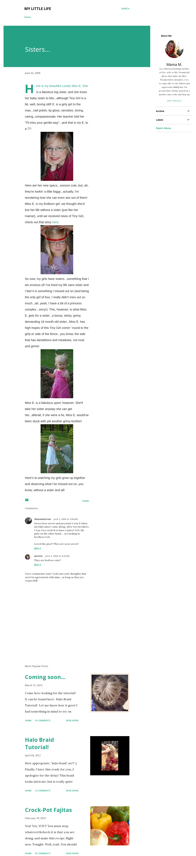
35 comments (42, 853)
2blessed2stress (42, 519)
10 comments (42, 720)
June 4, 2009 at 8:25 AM (57, 556)
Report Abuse (163, 128)
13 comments (42, 790)
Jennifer (38, 556)
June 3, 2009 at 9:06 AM (65, 519)
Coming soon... (45, 677)
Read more (72, 720)
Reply (37, 548)
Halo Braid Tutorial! (39, 743)
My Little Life (37, 8)
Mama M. (174, 64)
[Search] (125, 8)
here (55, 222)
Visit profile (174, 100)
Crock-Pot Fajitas (48, 810)
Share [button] (85, 500)
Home (27, 17)
